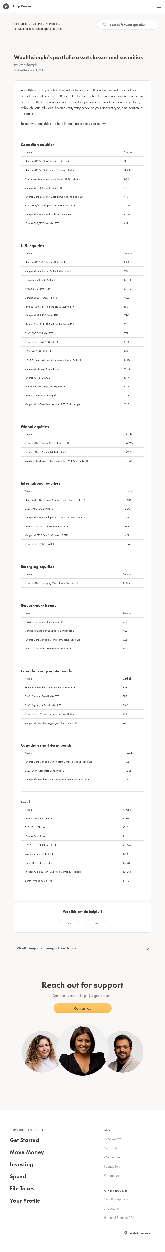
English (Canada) (140, 1233)
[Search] (127, 24)
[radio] (69, 923)
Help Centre (21, 23)
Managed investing (56, 23)
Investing (37, 23)
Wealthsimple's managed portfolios (40, 29)
